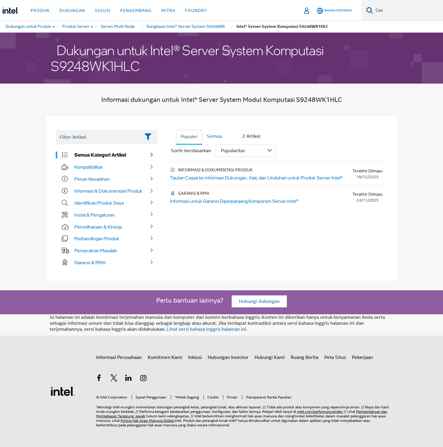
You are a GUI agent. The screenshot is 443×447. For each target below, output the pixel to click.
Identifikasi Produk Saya (99, 203)
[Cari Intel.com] (408, 10)
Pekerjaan (362, 357)
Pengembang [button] (136, 10)
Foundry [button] (196, 10)
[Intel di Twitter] (114, 379)
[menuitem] (76, 26)
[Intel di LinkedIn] (128, 379)
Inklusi (195, 357)
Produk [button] (40, 10)
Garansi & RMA (90, 262)
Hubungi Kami (269, 357)
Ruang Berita (304, 357)
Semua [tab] (214, 136)
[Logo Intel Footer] (63, 391)
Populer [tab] (189, 137)
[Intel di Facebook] (99, 379)
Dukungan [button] (72, 10)
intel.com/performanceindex (320, 411)
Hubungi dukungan (259, 301)
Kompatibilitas (88, 167)
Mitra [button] (168, 10)
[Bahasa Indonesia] (334, 10)
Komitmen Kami (165, 357)
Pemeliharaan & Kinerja (98, 227)
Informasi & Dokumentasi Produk (108, 191)
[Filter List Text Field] (98, 137)
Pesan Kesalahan (92, 179)
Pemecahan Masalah (95, 250)
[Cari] (369, 10)
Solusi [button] (103, 10)
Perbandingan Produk (96, 238)
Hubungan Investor (228, 357)
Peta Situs (335, 357)
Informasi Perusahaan (119, 357)
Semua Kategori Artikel (100, 155)
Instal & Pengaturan (94, 215)
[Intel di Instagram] (143, 379)
